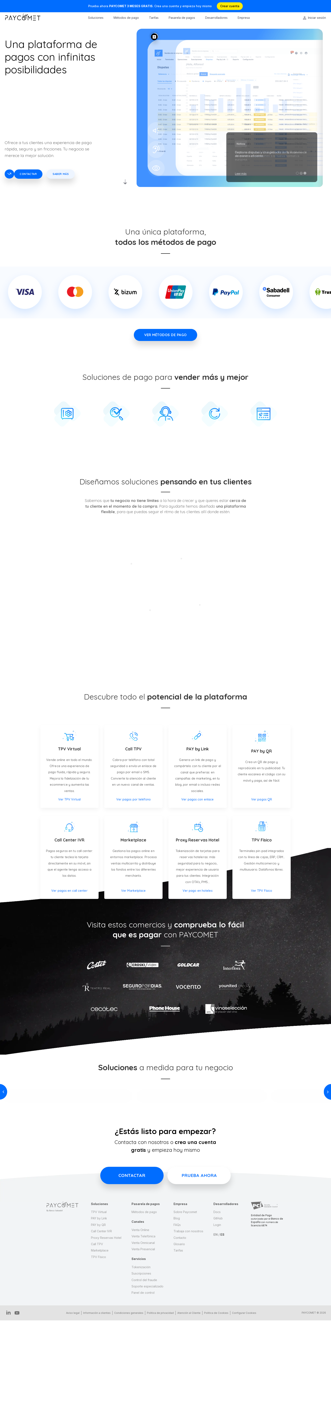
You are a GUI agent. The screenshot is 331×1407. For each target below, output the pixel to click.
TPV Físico (98, 1344)
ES (222, 1322)
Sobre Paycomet (185, 1299)
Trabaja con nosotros (188, 1318)
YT (14, 1400)
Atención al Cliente (187, 1400)
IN (7, 1399)
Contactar (28, 174)
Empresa (244, 17)
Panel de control (143, 1380)
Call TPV (97, 1331)
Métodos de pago (126, 17)
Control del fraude (144, 1367)
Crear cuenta (229, 6)
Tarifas (154, 17)
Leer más (241, 173)
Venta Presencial (143, 1336)
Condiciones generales (126, 1400)
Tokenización (141, 1354)
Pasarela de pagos (182, 17)
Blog (177, 1305)
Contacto (180, 1325)
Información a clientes (95, 1400)
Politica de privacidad (158, 1400)
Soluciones (95, 17)
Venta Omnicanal (143, 1330)
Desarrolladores (216, 17)
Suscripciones (141, 1361)
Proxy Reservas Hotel (106, 1325)
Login (217, 1312)
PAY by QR (98, 1312)
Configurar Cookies (242, 1400)
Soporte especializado (147, 1374)
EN (215, 1322)
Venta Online (140, 1317)
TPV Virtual (99, 1299)
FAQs (177, 1312)
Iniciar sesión (317, 17)
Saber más (61, 174)
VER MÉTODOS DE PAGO (165, 335)
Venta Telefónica (143, 1323)
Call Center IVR (101, 1318)
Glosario (179, 1331)
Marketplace (100, 1338)
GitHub (218, 1305)
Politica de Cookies (214, 1400)
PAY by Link (99, 1305)
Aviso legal (71, 1400)
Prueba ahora (199, 1262)
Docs (217, 1299)
